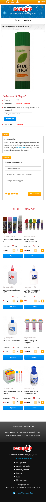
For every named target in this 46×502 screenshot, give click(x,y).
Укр (41, 7)
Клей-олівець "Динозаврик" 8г (30, 240)
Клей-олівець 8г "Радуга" (30, 342)
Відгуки (6, 157)
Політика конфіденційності (23, 458)
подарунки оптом (11, 432)
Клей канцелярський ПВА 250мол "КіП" (32, 291)
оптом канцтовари (13, 435)
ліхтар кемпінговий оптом (30, 432)
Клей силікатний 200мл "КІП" (12, 291)
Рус (36, 7)
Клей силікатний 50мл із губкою (12, 392)
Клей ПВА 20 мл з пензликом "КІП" (31, 392)
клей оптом (20, 148)
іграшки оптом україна (31, 435)
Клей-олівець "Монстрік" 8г (12, 240)
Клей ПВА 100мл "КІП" (11, 341)
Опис (6, 134)
